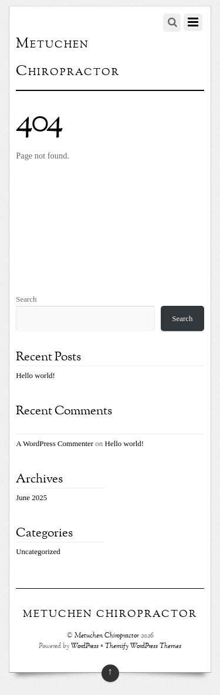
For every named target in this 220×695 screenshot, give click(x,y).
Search (26, 299)
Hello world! (35, 375)
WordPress (85, 647)
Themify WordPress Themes (143, 647)
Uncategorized (38, 551)
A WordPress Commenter (54, 443)
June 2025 (31, 497)
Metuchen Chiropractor (107, 636)
